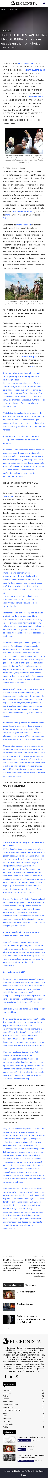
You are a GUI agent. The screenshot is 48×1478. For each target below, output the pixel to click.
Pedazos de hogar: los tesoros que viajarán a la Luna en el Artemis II (31, 1319)
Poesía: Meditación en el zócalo (31, 1437)
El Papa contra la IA (26, 1291)
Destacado (21, 1449)
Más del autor (30, 1285)
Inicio (3, 10)
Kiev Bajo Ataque (25, 1304)
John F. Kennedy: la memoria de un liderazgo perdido (31, 1456)
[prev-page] (4, 1328)
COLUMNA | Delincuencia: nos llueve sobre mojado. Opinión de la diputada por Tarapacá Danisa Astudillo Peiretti (13, 1265)
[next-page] (8, 1328)
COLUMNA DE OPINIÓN (25, 1461)
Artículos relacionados (13, 1285)
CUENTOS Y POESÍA (24, 1440)
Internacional (12, 10)
